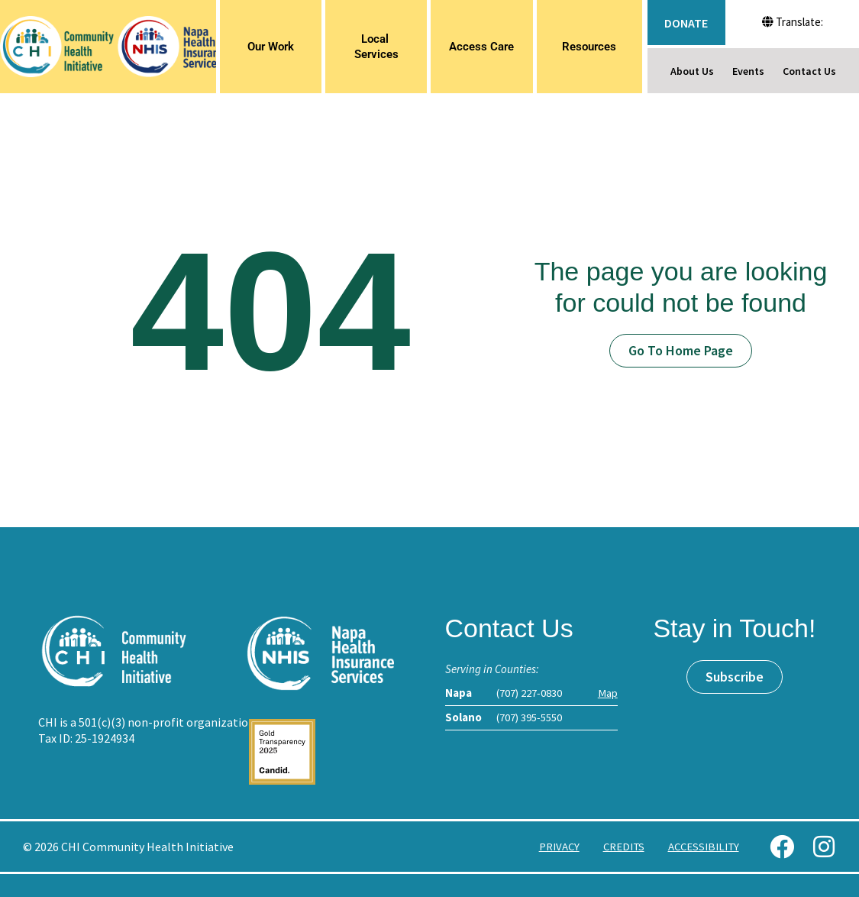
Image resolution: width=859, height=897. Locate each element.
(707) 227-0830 (529, 692)
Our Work (270, 46)
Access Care (481, 46)
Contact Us (809, 71)
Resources (589, 46)
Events (748, 71)
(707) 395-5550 (529, 717)
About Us (692, 71)
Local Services (376, 46)
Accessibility (701, 846)
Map (608, 692)
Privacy (552, 846)
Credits (619, 846)
